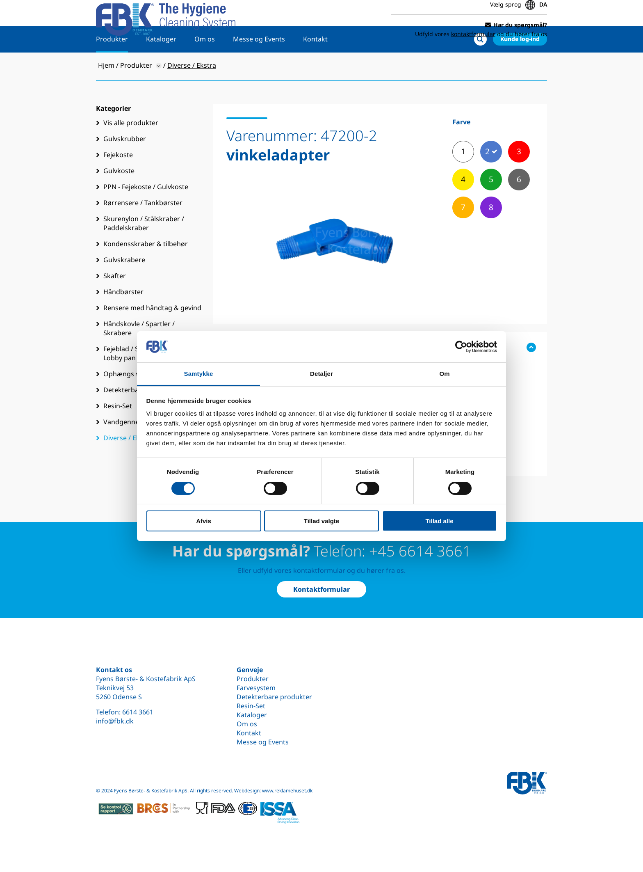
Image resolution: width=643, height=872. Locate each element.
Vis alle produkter (130, 148)
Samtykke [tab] (198, 373)
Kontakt (315, 64)
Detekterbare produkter (274, 696)
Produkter (112, 64)
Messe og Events (259, 64)
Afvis (203, 520)
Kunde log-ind (520, 64)
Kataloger (161, 64)
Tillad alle (439, 520)
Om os (204, 64)
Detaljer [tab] (321, 373)
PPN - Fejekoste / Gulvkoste (145, 212)
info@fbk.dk (115, 721)
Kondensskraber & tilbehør (145, 269)
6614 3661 (137, 711)
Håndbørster (123, 317)
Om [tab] (444, 373)
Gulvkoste (119, 196)
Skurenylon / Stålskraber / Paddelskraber (143, 249)
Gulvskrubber (124, 164)
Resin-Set (251, 705)
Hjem (106, 90)
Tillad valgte (321, 520)
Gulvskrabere (124, 285)
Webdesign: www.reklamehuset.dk (273, 790)
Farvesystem (256, 687)
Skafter (114, 301)
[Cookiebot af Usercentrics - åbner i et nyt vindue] (461, 347)
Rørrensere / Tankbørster (142, 228)
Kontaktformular (321, 589)
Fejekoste (118, 180)
